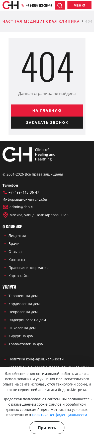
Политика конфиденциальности (36, 359)
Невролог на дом (23, 311)
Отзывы (15, 251)
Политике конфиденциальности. (60, 414)
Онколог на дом (22, 327)
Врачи (14, 243)
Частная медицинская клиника (41, 21)
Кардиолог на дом (24, 303)
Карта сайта (19, 275)
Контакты (17, 259)
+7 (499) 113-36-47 (36, 5)
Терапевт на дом (23, 295)
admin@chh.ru (19, 207)
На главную (47, 110)
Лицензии (17, 235)
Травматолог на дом (26, 344)
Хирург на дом (21, 336)
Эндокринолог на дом (27, 319)
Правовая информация (29, 267)
